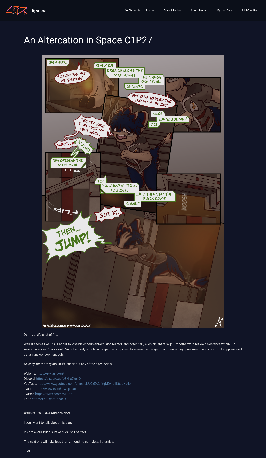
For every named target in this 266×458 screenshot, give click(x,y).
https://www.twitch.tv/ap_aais (56, 389)
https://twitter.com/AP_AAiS (55, 394)
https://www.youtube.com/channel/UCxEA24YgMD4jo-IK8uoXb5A (84, 384)
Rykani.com (40, 11)
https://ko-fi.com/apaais (49, 399)
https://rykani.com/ (50, 373)
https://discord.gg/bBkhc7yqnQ (58, 378)
